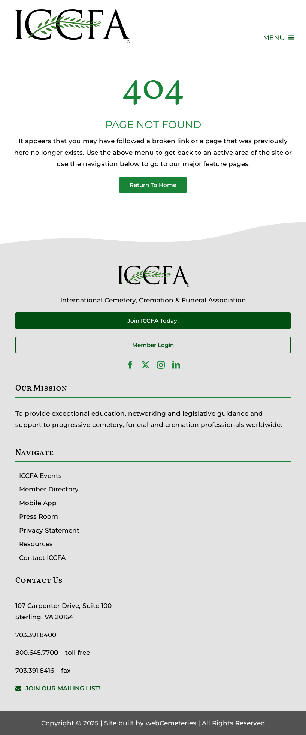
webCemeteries (171, 723)
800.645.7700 (36, 652)
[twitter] (145, 365)
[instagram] (161, 365)
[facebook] (130, 365)
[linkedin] (176, 365)
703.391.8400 (35, 635)
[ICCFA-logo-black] (72, 8)
